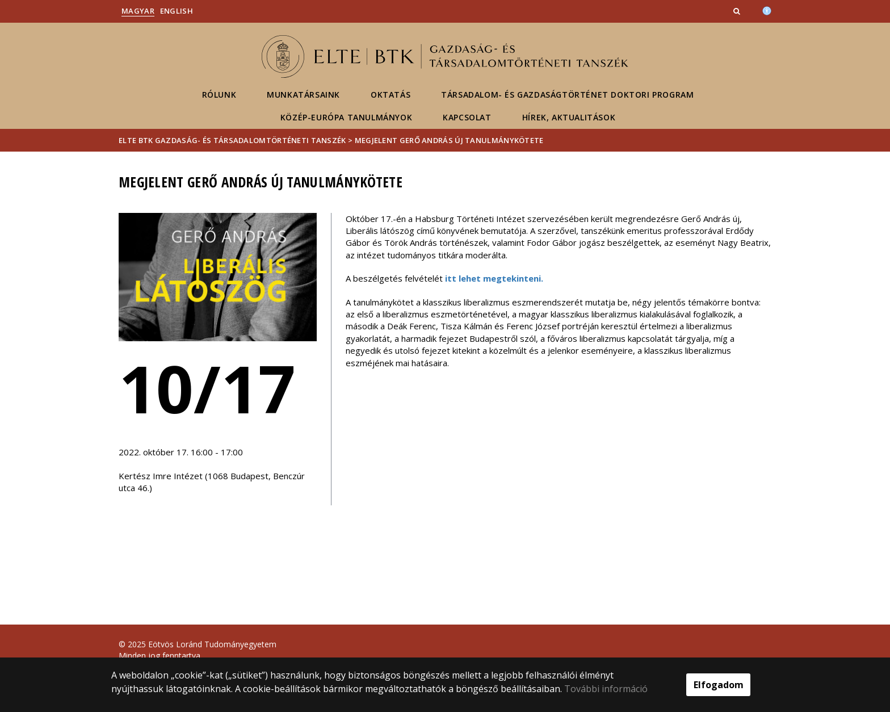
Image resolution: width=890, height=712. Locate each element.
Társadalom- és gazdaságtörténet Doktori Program (567, 94)
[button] (737, 11)
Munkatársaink (303, 94)
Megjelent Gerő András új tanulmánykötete (449, 140)
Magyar (137, 11)
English (176, 11)
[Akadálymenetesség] (766, 10)
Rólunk (219, 94)
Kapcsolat (467, 117)
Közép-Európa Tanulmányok (346, 117)
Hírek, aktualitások (568, 117)
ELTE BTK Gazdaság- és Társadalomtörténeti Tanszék (232, 140)
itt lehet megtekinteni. (494, 278)
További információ (606, 688)
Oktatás (390, 94)
